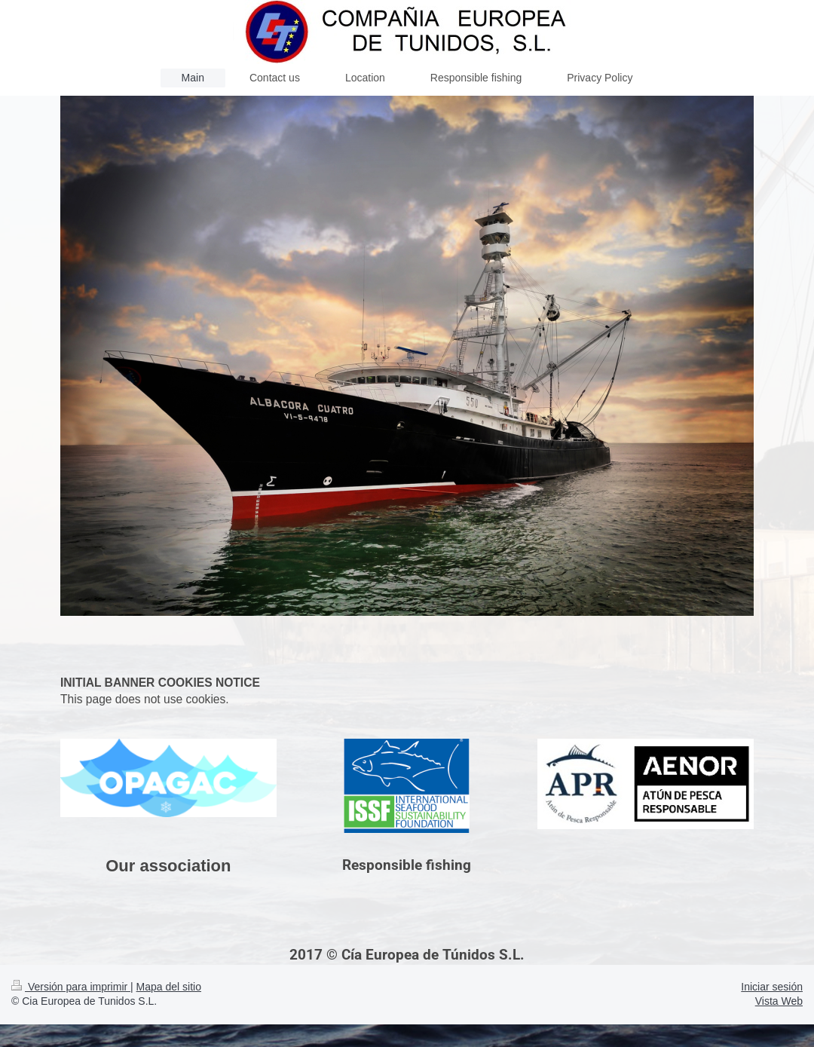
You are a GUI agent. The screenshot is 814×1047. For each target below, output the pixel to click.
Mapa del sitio (168, 987)
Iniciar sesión (772, 987)
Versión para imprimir (70, 987)
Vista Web (779, 1001)
